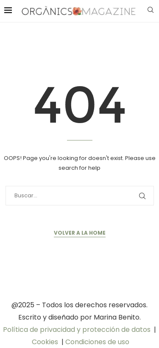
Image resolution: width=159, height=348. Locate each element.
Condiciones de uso (97, 342)
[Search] (150, 11)
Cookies (45, 342)
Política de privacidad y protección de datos (77, 329)
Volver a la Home (80, 232)
